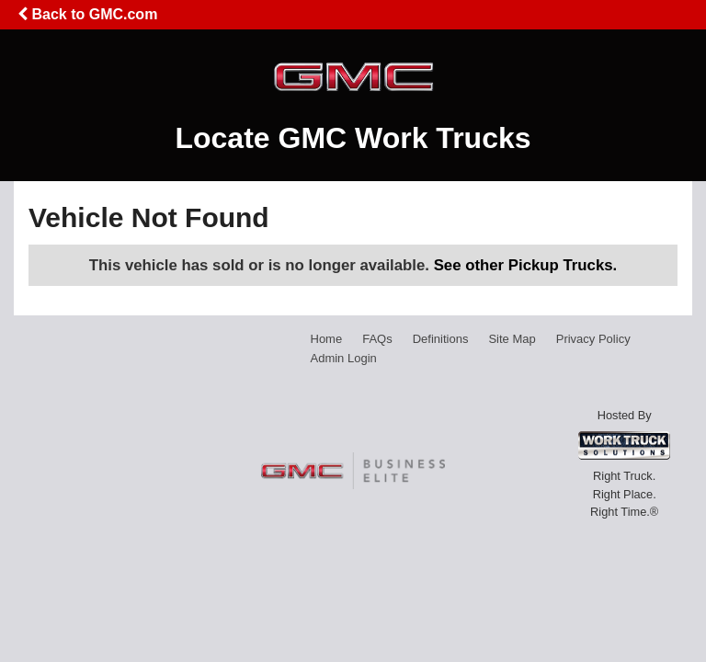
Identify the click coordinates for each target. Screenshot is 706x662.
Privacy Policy (593, 339)
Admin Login (344, 358)
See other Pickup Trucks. (526, 265)
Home (327, 339)
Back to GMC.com (87, 14)
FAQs (377, 339)
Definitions (441, 339)
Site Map (511, 339)
